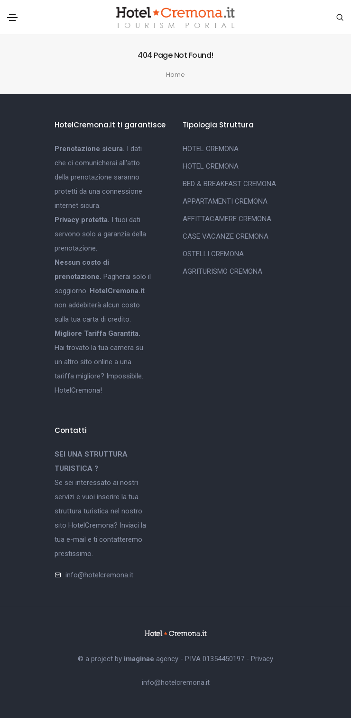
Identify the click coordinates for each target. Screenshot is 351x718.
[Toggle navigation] (12, 17)
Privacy (262, 659)
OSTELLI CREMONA (213, 254)
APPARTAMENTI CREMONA (225, 201)
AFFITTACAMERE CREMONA (227, 219)
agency (151, 659)
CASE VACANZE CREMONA (225, 236)
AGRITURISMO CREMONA (222, 271)
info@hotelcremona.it (99, 575)
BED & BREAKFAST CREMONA (229, 184)
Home (175, 74)
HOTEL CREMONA (211, 148)
